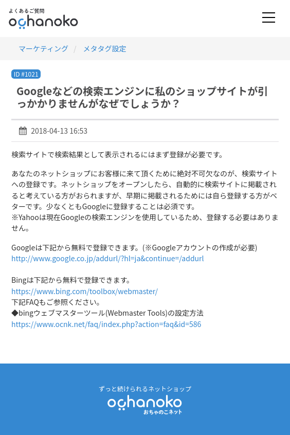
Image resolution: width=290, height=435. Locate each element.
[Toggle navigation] (269, 18)
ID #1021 (26, 73)
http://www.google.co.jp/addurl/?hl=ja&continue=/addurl (107, 258)
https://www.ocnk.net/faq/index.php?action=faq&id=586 (106, 324)
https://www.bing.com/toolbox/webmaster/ (84, 291)
